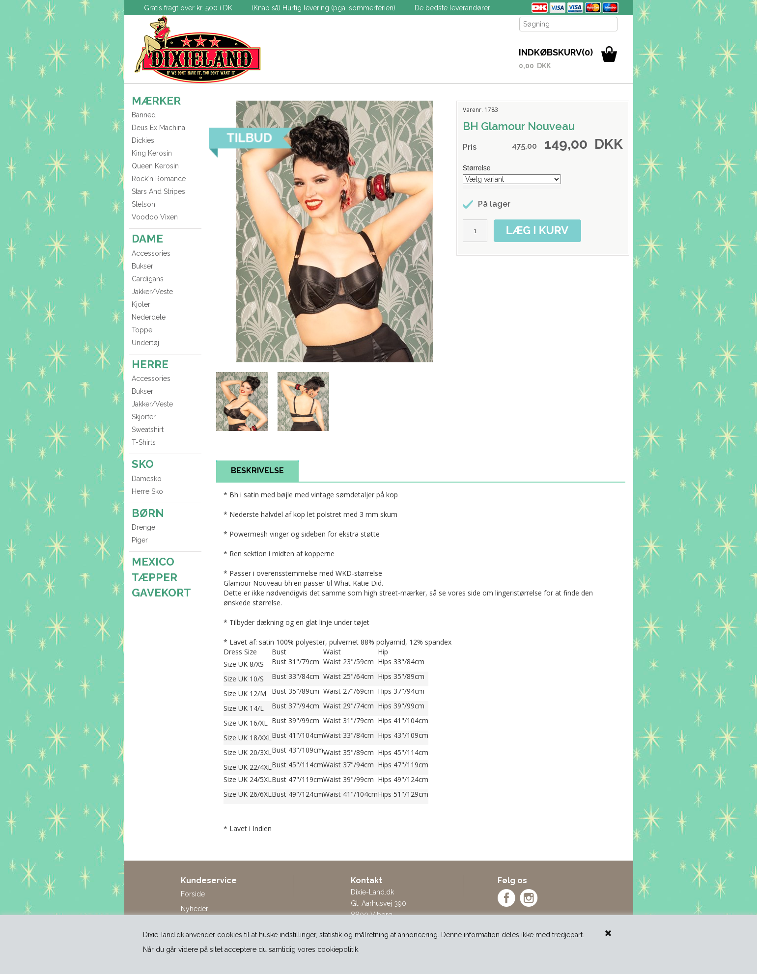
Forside (193, 894)
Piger (140, 540)
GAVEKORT (161, 592)
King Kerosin (152, 153)
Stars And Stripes (158, 191)
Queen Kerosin (155, 166)
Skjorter (144, 417)
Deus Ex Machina (158, 128)
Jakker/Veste (152, 292)
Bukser (142, 266)
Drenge (143, 527)
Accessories (151, 253)
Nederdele (149, 317)
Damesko (147, 479)
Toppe (142, 330)
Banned (144, 115)
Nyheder (194, 909)
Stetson (143, 204)
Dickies (143, 140)
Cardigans (148, 279)
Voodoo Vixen (155, 217)
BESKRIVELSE (257, 470)
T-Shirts (144, 442)
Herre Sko (147, 491)
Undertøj (145, 343)
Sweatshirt (148, 429)
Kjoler (141, 304)
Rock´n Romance (159, 179)
